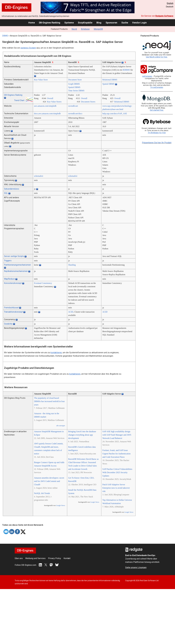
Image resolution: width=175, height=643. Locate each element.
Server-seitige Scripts (14, 256)
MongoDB (98, 29)
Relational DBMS (109, 80)
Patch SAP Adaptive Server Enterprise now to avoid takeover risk (116, 487)
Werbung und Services (35, 558)
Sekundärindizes (11, 189)
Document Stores (88, 102)
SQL (6, 193)
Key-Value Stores (54, 102)
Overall (50, 98)
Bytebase (85, 29)
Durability (8, 324)
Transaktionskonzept (13, 312)
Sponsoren (111, 22)
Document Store (75, 80)
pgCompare (147, 76)
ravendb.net (73, 106)
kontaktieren (56, 352)
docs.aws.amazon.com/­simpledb (47, 113)
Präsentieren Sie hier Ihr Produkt (156, 142)
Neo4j (74, 29)
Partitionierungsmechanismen (17, 265)
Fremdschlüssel (11, 307)
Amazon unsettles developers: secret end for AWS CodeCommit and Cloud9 (49, 481)
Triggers (7, 260)
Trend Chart (19, 100)
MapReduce (9, 279)
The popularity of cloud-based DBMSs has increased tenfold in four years (49, 401)
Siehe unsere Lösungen (135, 567)
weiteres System (28, 48)
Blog (98, 22)
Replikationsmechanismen (16, 271)
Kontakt (67, 558)
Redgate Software (164, 16)
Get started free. (157, 110)
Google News (60, 505)
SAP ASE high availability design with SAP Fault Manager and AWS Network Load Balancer (116, 434)
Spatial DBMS (74, 87)
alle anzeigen (60, 426)
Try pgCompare (156, 87)
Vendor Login (139, 22)
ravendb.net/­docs (75, 113)
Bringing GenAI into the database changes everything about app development (82, 434)
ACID (70, 312)
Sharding (72, 265)
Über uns (19, 558)
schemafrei (38, 176)
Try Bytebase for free (157, 133)
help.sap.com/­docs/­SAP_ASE (114, 113)
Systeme (69, 22)
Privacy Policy (54, 558)
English (170, 3)
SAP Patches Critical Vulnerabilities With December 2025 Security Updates (117, 472)
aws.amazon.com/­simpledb (45, 106)
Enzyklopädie (85, 22)
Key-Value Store (41, 80)
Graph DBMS (74, 84)
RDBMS (126, 70)
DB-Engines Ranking (49, 22)
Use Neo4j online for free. (157, 57)
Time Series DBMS (76, 91)
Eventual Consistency (43, 283)
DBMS (5, 36)
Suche (124, 22)
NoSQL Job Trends (42, 493)
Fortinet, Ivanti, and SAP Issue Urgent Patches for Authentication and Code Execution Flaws (116, 453)
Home (31, 22)
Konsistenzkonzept (13, 283)
